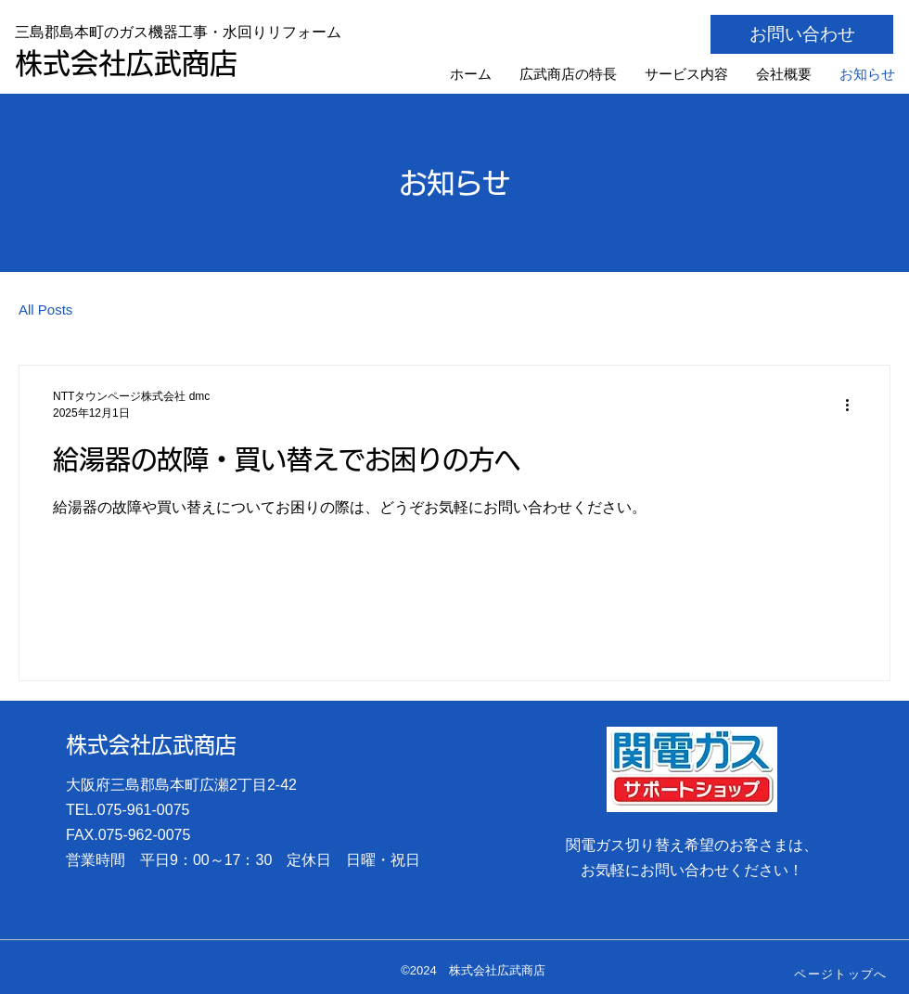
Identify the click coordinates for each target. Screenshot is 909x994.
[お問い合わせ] (802, 34)
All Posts (45, 309)
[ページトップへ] (842, 974)
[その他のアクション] (853, 405)
